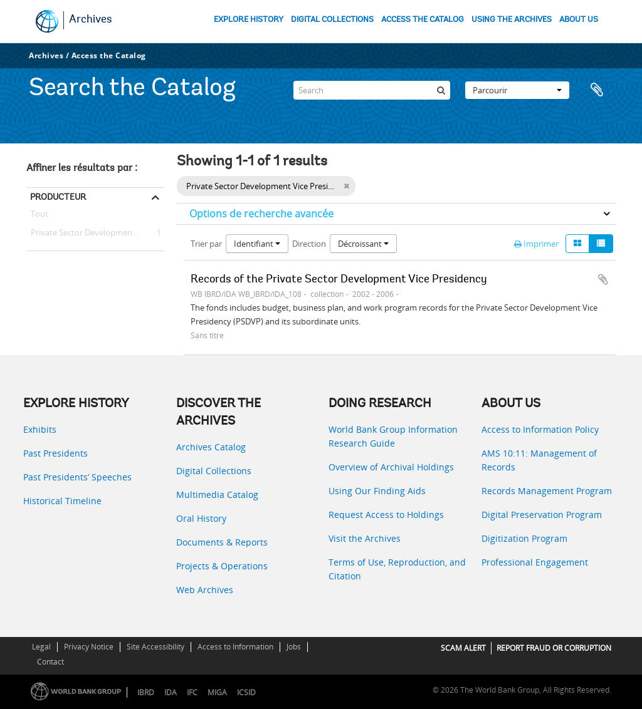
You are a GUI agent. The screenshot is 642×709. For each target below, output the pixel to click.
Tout (39, 216)
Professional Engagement (535, 562)
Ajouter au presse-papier (603, 279)
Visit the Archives (365, 538)
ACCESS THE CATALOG (422, 20)
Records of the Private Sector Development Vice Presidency (339, 280)
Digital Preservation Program (542, 514)
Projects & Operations (222, 566)
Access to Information (235, 646)
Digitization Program (524, 538)
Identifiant (257, 243)
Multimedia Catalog (217, 494)
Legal (41, 646)
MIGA (217, 692)
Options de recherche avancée (261, 213)
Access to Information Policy (540, 429)
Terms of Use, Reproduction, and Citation (397, 569)
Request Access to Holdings (386, 514)
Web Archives (204, 590)
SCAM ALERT (463, 648)
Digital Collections (213, 471)
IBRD (145, 692)
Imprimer (536, 243)
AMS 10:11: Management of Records (539, 460)
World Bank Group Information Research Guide (393, 436)
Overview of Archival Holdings (391, 467)
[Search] (371, 90)
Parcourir (517, 90)
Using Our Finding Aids (377, 491)
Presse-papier (600, 90)
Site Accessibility (155, 646)
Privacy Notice (88, 646)
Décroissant (363, 243)
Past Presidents (55, 453)
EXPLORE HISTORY (248, 20)
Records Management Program (547, 491)
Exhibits (39, 429)
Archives (90, 20)
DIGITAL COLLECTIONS (332, 20)
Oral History (201, 518)
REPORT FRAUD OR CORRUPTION (554, 648)
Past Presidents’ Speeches (77, 477)
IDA (170, 692)
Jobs (294, 646)
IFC (192, 692)
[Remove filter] (346, 186)
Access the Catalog (108, 55)
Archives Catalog (211, 447)
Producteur (58, 196)
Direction (309, 243)
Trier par (206, 243)
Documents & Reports (222, 542)
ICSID (246, 692)
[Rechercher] (440, 90)
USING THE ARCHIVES (511, 20)
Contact (50, 661)
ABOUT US (578, 20)
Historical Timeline (62, 501)
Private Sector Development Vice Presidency (95, 233)
